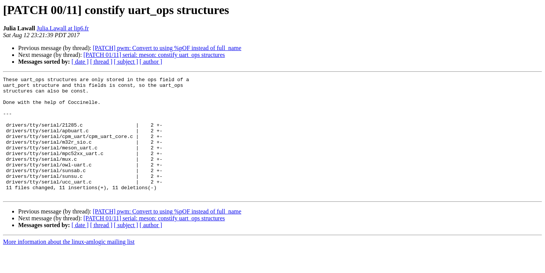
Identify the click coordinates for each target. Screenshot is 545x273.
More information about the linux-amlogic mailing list (69, 265)
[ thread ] (101, 61)
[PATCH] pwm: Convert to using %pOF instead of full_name (167, 48)
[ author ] (151, 61)
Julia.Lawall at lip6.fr (63, 28)
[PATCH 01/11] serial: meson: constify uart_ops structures (154, 55)
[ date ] (80, 61)
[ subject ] (126, 61)
